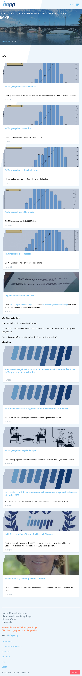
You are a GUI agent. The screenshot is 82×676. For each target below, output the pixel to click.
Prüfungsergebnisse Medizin (18, 128)
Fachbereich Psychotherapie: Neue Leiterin (25, 579)
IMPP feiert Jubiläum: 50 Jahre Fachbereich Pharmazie (30, 534)
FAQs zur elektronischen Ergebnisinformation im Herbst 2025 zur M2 (36, 409)
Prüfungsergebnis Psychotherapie (20, 451)
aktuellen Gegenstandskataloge (55, 305)
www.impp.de (12, 4)
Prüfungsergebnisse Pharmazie (19, 212)
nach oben (74, 672)
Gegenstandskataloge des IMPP (19, 296)
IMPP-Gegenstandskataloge (21, 305)
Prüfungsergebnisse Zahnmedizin (20, 87)
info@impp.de (14, 636)
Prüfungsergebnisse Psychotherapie (22, 170)
